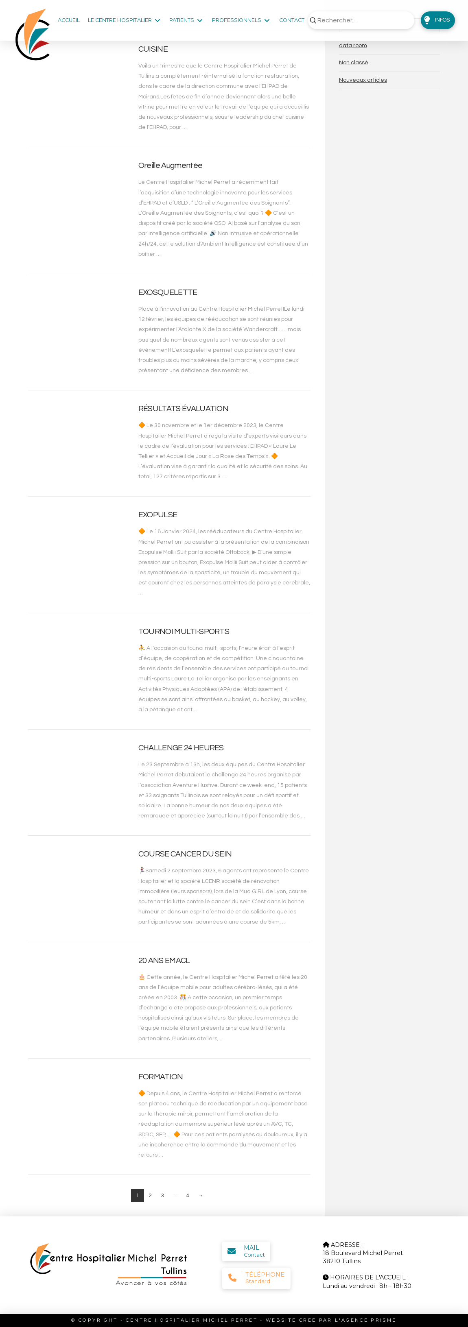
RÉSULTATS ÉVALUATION (183, 409)
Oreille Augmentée (170, 165)
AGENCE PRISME (369, 1320)
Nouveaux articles (363, 80)
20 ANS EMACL (164, 961)
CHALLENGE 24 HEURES (181, 748)
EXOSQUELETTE (167, 292)
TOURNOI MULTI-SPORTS (183, 632)
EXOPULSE (157, 515)
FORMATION (160, 1077)
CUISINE (153, 49)
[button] (438, 20)
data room (353, 45)
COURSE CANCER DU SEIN (185, 854)
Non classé (353, 62)
